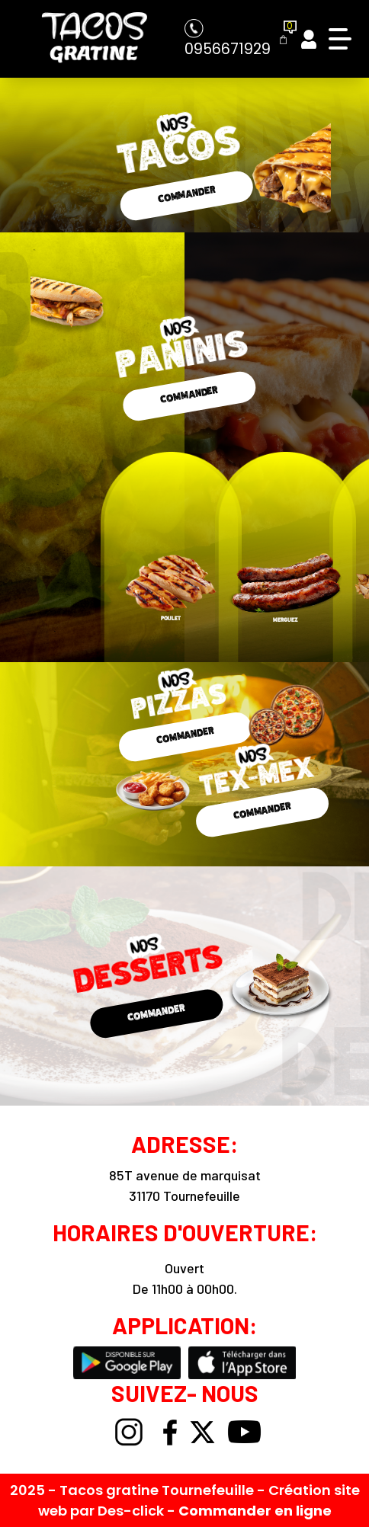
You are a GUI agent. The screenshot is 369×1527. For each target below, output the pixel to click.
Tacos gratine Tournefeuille (158, 1490)
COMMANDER (186, 193)
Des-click (131, 1510)
